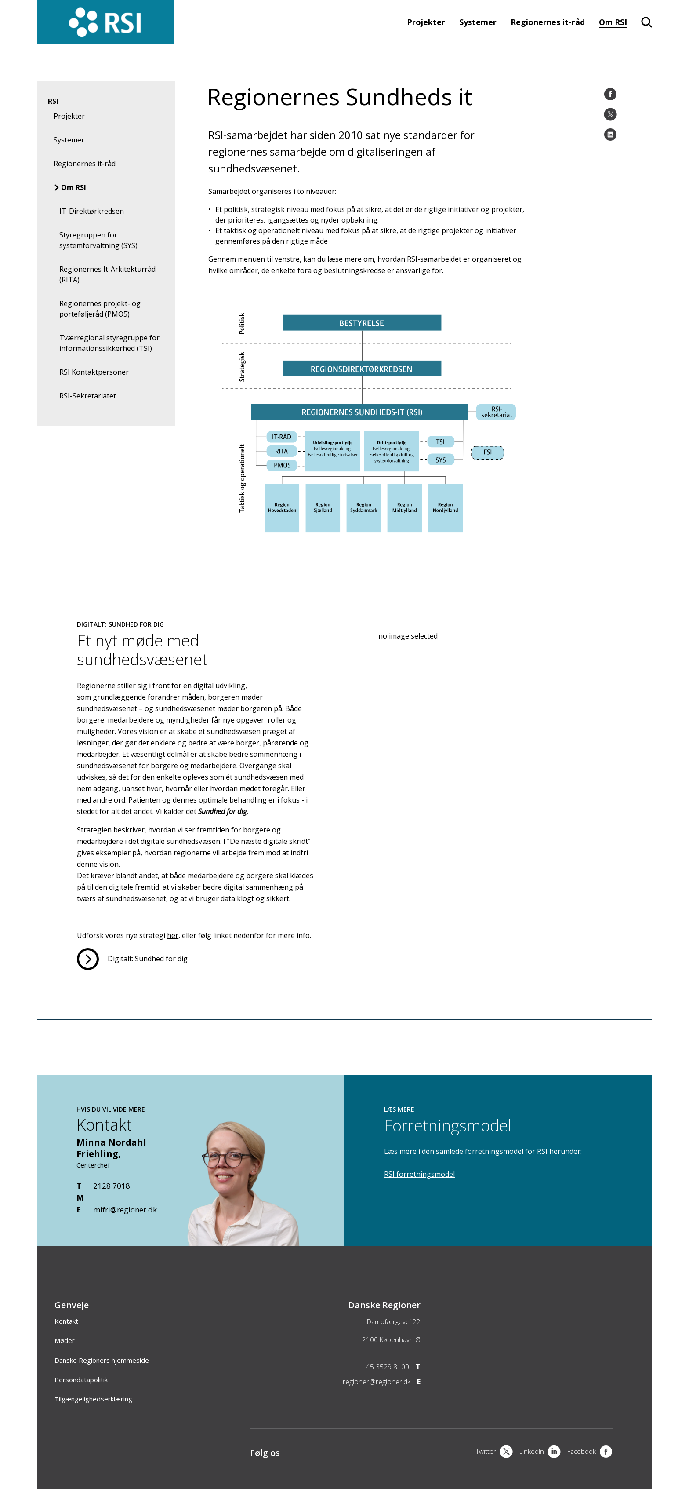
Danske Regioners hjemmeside (101, 1360)
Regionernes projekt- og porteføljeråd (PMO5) (100, 309)
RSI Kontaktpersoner (94, 372)
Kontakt (66, 1321)
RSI (53, 101)
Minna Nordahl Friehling (111, 1148)
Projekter (426, 22)
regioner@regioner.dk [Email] (376, 1382)
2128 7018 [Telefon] (111, 1186)
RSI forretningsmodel (419, 1174)
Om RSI (613, 22)
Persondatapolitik (81, 1379)
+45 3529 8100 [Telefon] (385, 1367)
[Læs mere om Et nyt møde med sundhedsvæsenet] (132, 959)
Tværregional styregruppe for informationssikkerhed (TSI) (109, 343)
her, (173, 935)
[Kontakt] (241, 1242)
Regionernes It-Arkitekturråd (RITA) (107, 274)
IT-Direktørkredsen (91, 211)
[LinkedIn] (610, 134)
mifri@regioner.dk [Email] (125, 1209)
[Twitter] (610, 114)
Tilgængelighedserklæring (93, 1398)
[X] (494, 1452)
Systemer (478, 22)
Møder (64, 1340)
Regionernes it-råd (548, 22)
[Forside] (105, 39)
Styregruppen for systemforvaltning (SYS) (98, 240)
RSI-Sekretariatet (87, 396)
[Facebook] (610, 94)
